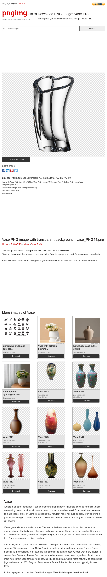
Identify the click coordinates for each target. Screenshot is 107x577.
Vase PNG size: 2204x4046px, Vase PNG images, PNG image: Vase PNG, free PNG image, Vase (46, 182)
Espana (22, 3)
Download (16, 356)
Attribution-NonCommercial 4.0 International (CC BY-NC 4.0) (41, 178)
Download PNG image (16, 160)
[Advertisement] (53, 53)
